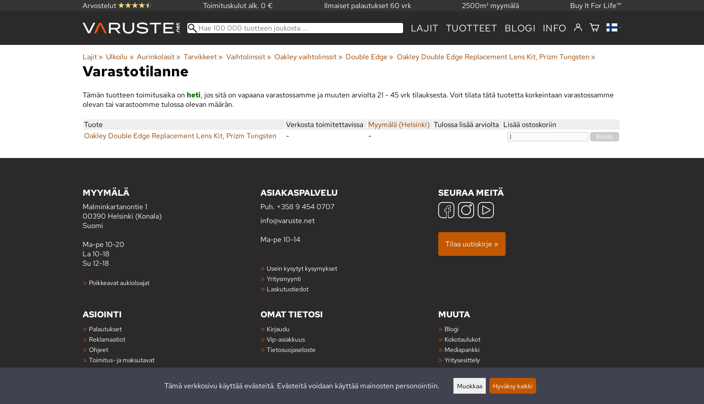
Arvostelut (117, 5)
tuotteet (471, 28)
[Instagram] (466, 211)
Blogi (451, 329)
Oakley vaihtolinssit (308, 56)
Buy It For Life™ (595, 5)
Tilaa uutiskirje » (471, 244)
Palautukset (105, 329)
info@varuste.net (287, 220)
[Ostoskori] (594, 28)
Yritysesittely (462, 360)
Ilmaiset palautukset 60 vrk (367, 5)
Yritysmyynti (284, 278)
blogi (520, 28)
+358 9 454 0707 (305, 206)
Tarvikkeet (203, 56)
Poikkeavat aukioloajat (119, 282)
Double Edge (369, 56)
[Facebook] (446, 211)
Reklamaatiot (107, 339)
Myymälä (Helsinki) (399, 124)
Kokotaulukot (462, 339)
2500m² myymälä (490, 5)
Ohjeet (98, 349)
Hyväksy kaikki (512, 386)
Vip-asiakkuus (286, 339)
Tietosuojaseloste (291, 349)
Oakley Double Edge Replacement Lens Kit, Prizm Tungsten (496, 56)
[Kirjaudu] (578, 27)
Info (555, 28)
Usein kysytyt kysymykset (302, 268)
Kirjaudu (278, 329)
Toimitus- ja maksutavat (121, 360)
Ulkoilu (119, 56)
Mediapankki (462, 349)
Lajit (425, 28)
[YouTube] (486, 211)
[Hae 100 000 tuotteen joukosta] (295, 28)
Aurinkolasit (158, 56)
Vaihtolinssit (248, 56)
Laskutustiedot (287, 289)
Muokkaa (469, 386)
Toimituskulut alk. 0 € (238, 5)
